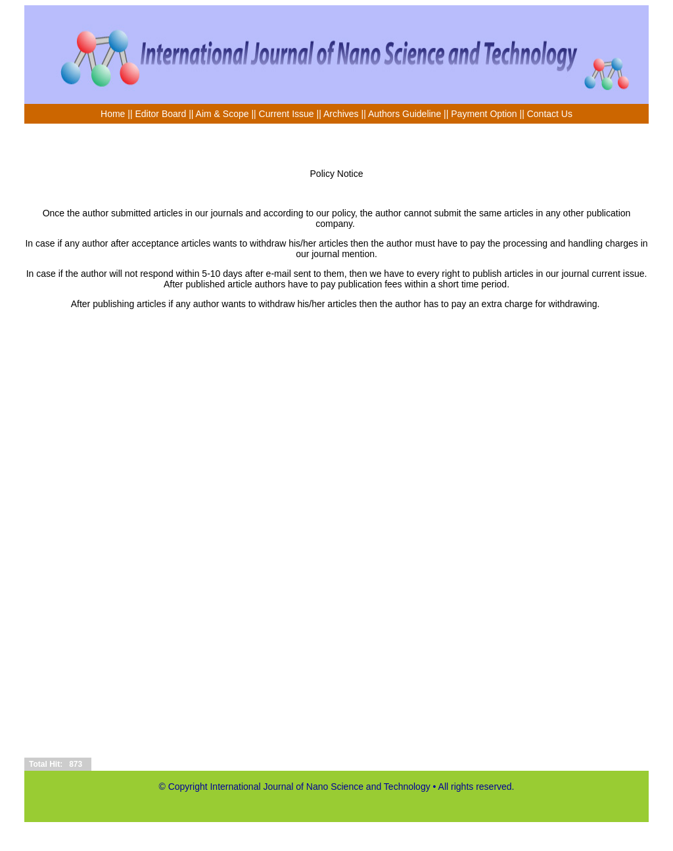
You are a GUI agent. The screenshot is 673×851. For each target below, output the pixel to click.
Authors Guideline (404, 114)
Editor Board (160, 114)
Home (113, 114)
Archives (341, 114)
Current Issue (286, 114)
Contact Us (549, 114)
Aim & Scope (224, 114)
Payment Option (484, 114)
